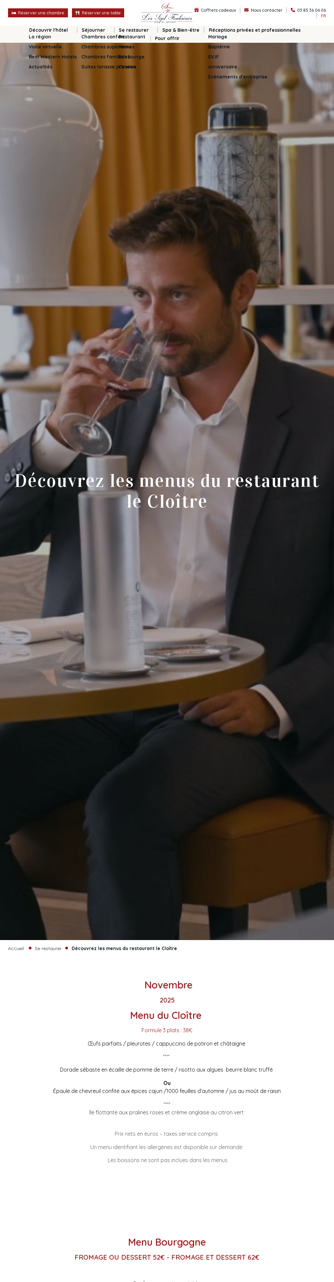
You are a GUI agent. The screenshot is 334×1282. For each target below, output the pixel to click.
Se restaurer (48, 948)
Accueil (16, 948)
